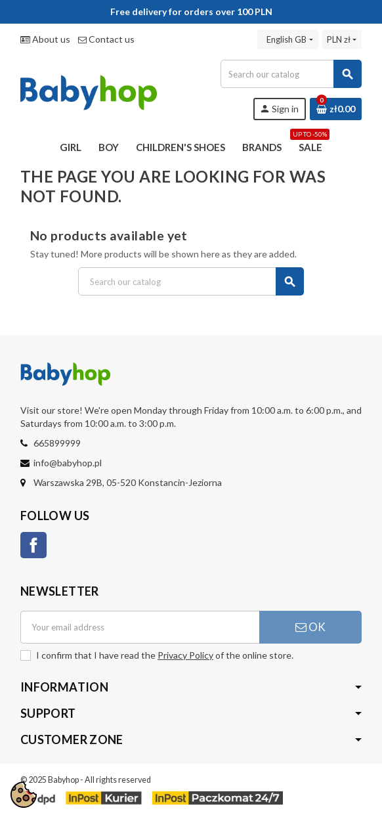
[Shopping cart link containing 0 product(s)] (336, 109)
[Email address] (139, 627)
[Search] (291, 74)
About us (45, 39)
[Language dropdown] (287, 39)
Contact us (106, 39)
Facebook (33, 545)
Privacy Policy (185, 655)
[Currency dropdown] (342, 39)
